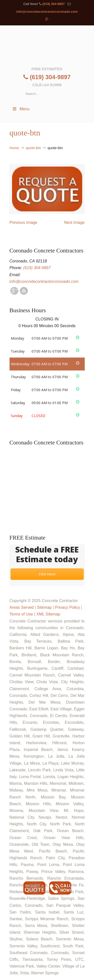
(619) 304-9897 (53, 4)
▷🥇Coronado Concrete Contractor (47, 45)
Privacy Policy (67, 607)
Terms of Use (21, 614)
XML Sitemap (48, 614)
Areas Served (22, 607)
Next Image (74, 222)
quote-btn (33, 148)
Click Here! (47, 574)
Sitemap (44, 607)
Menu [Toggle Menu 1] (21, 109)
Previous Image (23, 222)
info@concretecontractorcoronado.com (47, 11)
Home (14, 148)
